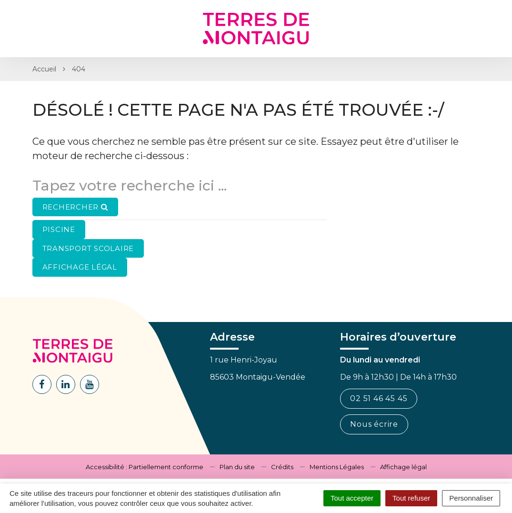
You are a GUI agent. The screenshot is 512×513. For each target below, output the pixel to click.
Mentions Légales (337, 467)
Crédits (282, 467)
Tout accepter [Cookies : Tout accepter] (352, 498)
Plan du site (237, 467)
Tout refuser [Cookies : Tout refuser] (411, 498)
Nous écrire (374, 424)
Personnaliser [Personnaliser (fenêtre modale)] (471, 498)
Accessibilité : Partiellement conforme (144, 467)
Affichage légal (403, 467)
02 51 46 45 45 (378, 398)
